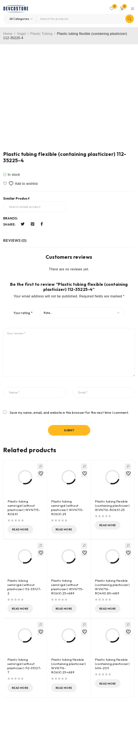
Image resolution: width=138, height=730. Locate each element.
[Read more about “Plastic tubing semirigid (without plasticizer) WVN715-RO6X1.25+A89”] (67, 609)
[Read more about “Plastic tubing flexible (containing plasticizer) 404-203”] (111, 684)
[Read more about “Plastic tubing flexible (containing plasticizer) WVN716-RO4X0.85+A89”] (111, 609)
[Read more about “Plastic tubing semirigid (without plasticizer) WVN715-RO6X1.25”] (67, 529)
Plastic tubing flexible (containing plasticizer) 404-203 (112, 664)
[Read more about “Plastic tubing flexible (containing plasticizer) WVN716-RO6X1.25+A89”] (67, 688)
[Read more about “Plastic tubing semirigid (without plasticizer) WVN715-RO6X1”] (23, 529)
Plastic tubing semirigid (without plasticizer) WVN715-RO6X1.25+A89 (67, 587)
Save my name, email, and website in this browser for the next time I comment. (69, 412)
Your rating (23, 313)
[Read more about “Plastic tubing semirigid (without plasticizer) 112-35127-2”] (23, 609)
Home (7, 33)
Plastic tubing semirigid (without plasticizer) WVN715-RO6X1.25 (67, 507)
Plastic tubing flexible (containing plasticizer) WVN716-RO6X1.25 (112, 505)
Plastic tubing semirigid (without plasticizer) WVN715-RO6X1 (24, 507)
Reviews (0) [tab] (15, 240)
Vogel (21, 33)
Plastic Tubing (41, 33)
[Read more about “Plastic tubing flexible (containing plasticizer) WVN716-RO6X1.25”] (111, 525)
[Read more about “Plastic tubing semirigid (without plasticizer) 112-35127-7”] (23, 688)
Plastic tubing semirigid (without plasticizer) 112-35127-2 (24, 587)
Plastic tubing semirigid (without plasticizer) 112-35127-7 (24, 666)
